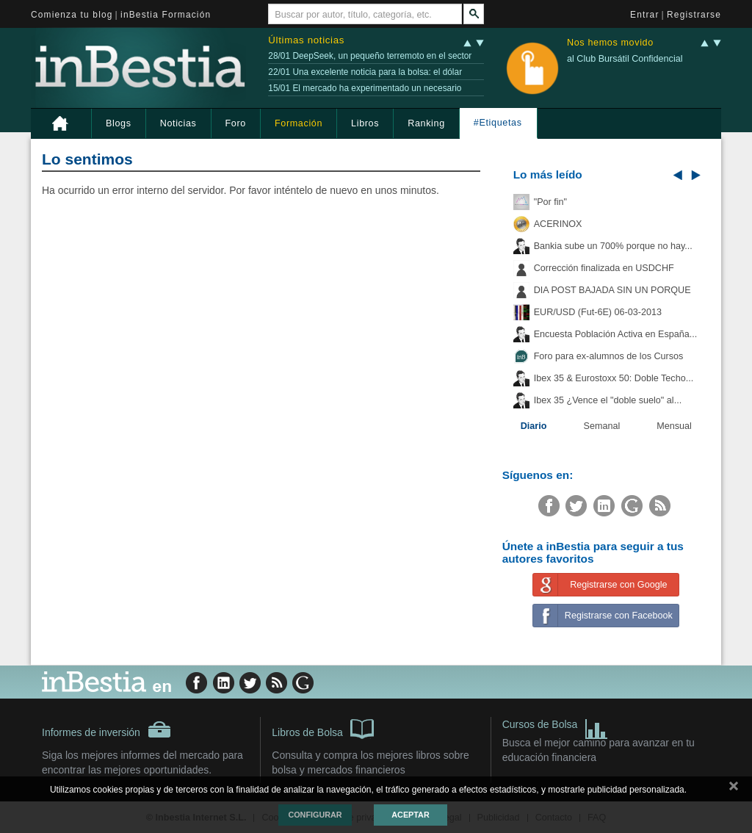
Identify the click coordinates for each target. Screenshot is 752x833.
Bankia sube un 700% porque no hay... (613, 246)
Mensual (674, 426)
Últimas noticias (306, 40)
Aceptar (410, 814)
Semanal (602, 426)
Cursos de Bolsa (555, 726)
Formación (298, 123)
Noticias (178, 123)
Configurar (314, 814)
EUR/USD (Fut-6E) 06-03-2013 (598, 312)
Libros (365, 123)
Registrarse (694, 15)
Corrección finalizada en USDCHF (604, 268)
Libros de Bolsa (323, 728)
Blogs (118, 123)
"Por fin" (550, 202)
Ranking (426, 123)
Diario (534, 426)
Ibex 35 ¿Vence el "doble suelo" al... (608, 400)
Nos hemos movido (610, 43)
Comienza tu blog (72, 15)
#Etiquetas (498, 123)
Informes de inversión (106, 729)
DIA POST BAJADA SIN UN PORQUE (612, 290)
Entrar (644, 15)
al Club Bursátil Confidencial (625, 59)
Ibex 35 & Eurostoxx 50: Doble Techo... (614, 378)
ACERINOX (558, 224)
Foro (235, 123)
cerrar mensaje (734, 789)
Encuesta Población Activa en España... (616, 334)
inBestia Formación (165, 15)
